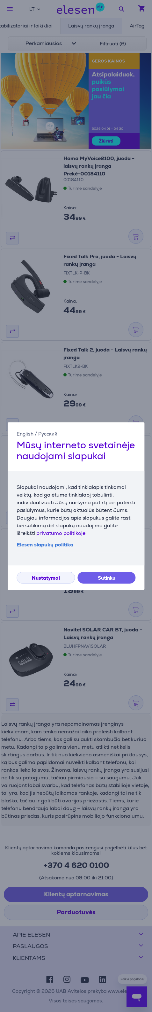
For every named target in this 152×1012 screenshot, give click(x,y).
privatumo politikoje (60, 533)
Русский (47, 434)
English (25, 434)
